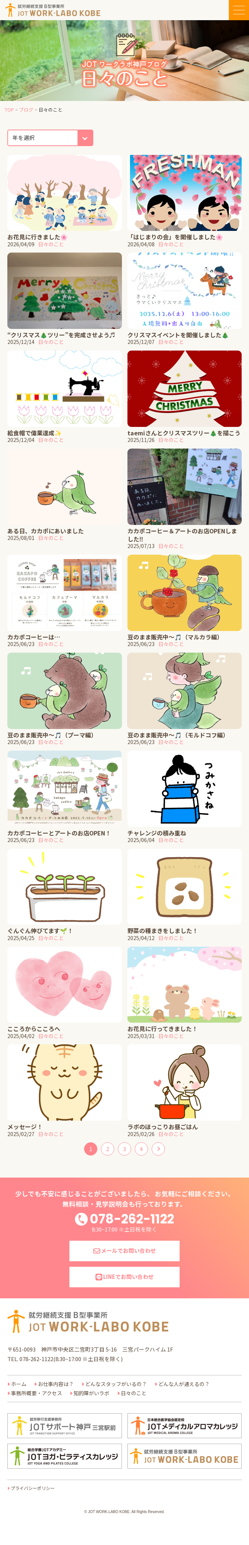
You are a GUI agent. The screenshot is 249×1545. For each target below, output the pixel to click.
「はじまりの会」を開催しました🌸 (175, 236)
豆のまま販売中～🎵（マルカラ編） (175, 636)
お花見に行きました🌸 (37, 236)
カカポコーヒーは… (33, 636)
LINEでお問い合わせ (124, 1276)
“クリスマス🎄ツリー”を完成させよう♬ (61, 334)
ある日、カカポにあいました (45, 530)
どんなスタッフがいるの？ (116, 1384)
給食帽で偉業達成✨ (34, 432)
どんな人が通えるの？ (184, 1384)
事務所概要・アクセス (36, 1393)
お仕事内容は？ (56, 1384)
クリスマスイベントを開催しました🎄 (178, 334)
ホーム (18, 1384)
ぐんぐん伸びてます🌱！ (40, 930)
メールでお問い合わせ (124, 1250)
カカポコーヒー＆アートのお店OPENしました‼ (182, 534)
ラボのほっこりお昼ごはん (162, 1126)
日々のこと (51, 244)
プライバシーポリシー (33, 1488)
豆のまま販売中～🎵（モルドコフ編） (178, 734)
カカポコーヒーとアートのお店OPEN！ (59, 832)
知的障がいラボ (91, 1393)
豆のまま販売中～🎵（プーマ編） (52, 734)
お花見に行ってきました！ (162, 1028)
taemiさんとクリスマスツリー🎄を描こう (184, 432)
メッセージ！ (25, 1126)
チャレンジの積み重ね (156, 832)
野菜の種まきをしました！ (162, 930)
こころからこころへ (33, 1028)
